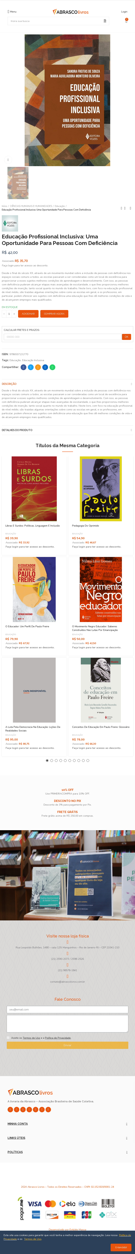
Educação (15, 360)
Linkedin (45, 367)
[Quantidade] (9, 314)
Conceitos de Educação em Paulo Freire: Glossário (101, 727)
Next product (130, 208)
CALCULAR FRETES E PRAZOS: (22, 330)
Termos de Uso (31, 1038)
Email (38, 367)
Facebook (23, 367)
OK (126, 336)
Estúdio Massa (78, 1229)
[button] (47, 760)
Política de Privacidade (58, 1038)
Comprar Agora (54, 313)
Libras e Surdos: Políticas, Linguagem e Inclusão (32, 525)
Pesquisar (105, 21)
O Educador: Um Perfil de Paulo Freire (27, 626)
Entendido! (121, 1247)
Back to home (126, 208)
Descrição (9, 383)
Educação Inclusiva (33, 360)
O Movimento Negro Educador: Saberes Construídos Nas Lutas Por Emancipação (95, 628)
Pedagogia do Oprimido (85, 525)
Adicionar (28, 313)
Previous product (121, 208)
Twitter (30, 367)
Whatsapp (52, 367)
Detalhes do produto (17, 430)
